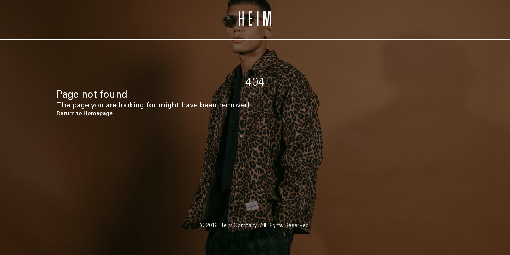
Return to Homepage (85, 113)
